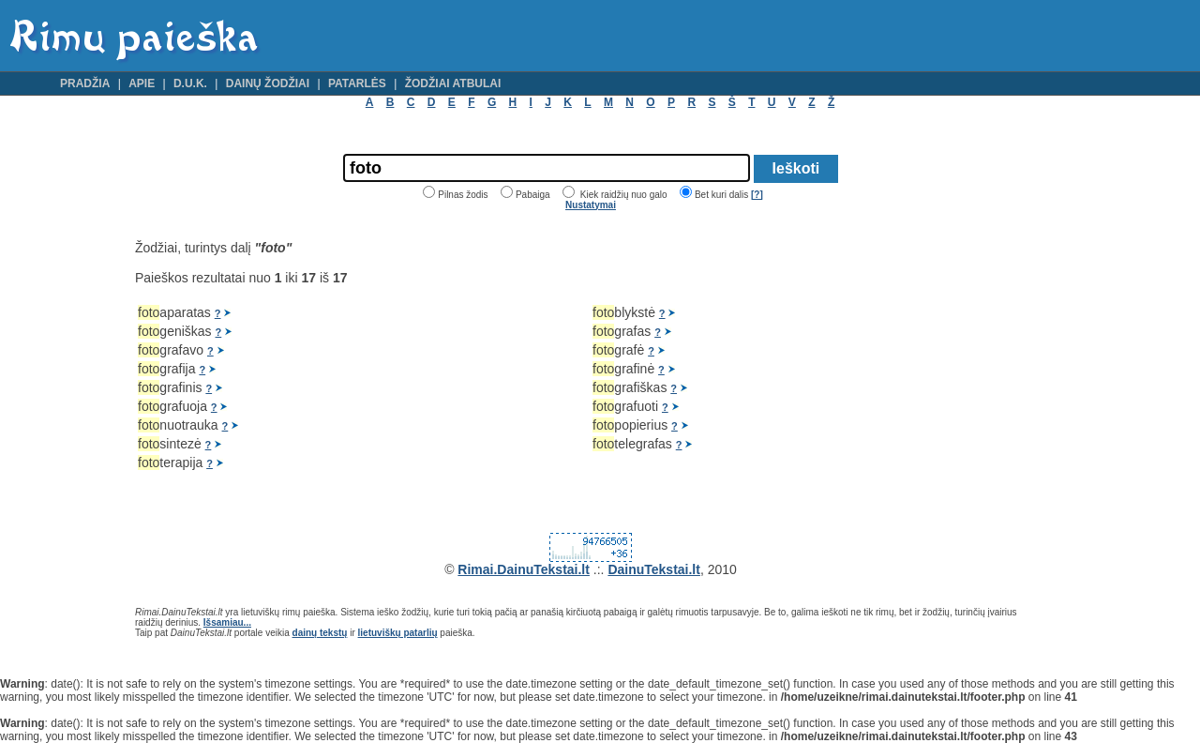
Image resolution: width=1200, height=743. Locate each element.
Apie (141, 83)
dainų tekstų (320, 633)
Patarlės (357, 83)
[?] (757, 195)
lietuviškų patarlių (398, 633)
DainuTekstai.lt (654, 569)
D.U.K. (190, 83)
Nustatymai (590, 205)
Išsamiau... (227, 622)
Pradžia (85, 83)
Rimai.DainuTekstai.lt (524, 569)
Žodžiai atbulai (453, 83)
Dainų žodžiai (267, 83)
